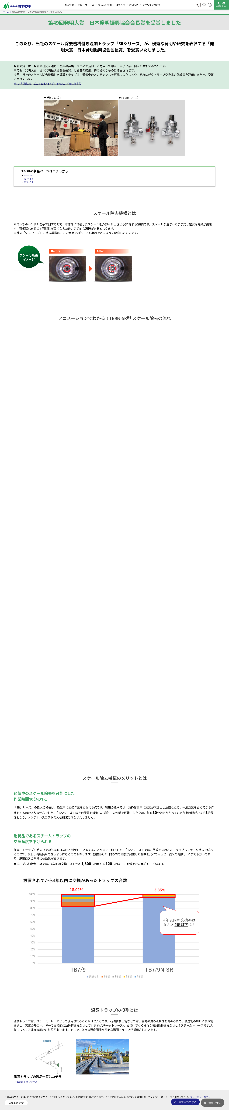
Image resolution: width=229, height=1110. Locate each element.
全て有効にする (185, 1104)
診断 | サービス (86, 4)
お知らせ (133, 4)
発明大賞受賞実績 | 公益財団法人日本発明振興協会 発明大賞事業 (47, 83)
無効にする (214, 1104)
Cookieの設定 (16, 1104)
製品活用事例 (104, 4)
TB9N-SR (28, 182)
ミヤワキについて (151, 4)
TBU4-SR (28, 175)
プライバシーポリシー (201, 1099)
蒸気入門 (120, 4)
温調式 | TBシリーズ (27, 1081)
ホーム (6, 12)
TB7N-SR (28, 178)
